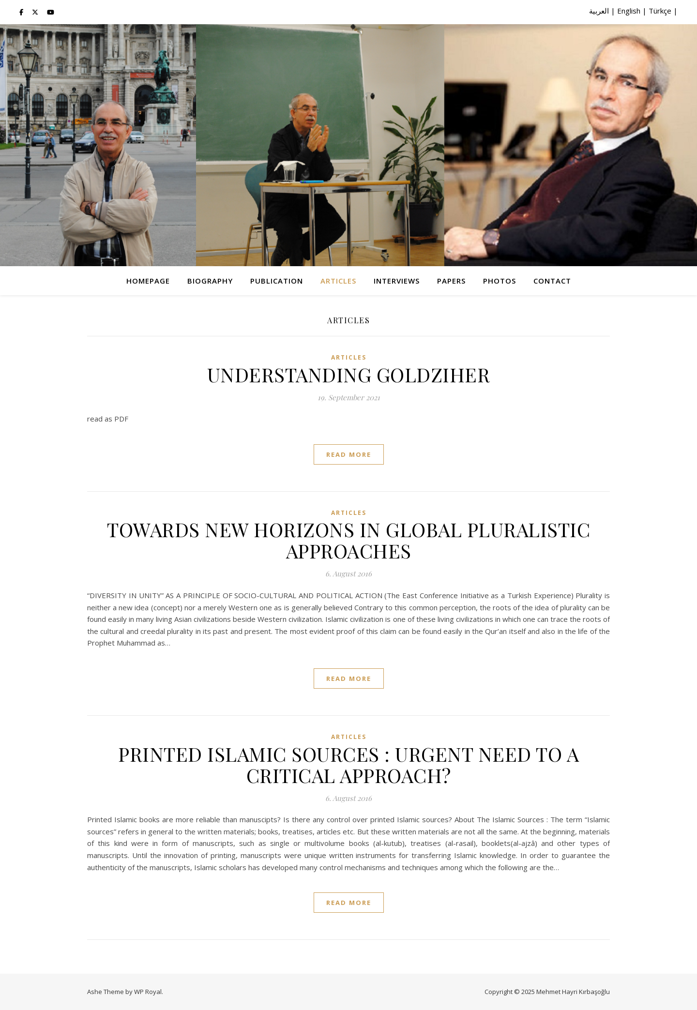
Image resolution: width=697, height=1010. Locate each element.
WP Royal (148, 991)
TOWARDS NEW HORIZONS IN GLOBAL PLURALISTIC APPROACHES (348, 539)
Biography (210, 281)
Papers (451, 281)
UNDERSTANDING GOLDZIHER (348, 374)
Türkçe (660, 10)
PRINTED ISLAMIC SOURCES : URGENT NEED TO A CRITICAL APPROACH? (348, 764)
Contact (552, 281)
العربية (599, 10)
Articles (338, 281)
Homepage (148, 281)
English (628, 10)
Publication (276, 281)
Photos (499, 281)
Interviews (397, 281)
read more (348, 454)
